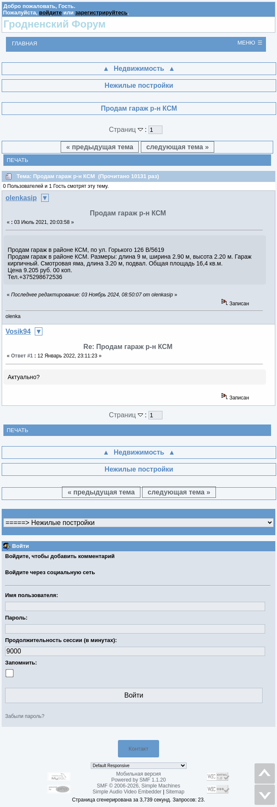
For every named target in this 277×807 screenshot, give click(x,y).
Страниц (127, 129)
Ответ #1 (22, 356)
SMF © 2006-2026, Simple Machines (138, 786)
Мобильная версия (138, 774)
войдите (50, 12)
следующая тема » (177, 147)
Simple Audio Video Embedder (127, 792)
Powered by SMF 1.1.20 (138, 780)
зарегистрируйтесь (101, 12)
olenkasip (21, 197)
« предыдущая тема (99, 147)
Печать (17, 160)
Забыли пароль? (25, 716)
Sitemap (175, 792)
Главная (24, 43)
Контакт (138, 749)
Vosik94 (18, 331)
